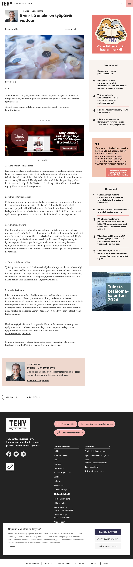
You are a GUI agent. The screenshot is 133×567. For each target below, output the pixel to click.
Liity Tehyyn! (32, 396)
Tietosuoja (48, 563)
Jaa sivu (68, 29)
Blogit (56, 476)
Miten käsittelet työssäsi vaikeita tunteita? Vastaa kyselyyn (113, 210)
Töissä (56, 459)
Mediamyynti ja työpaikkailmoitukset (63, 509)
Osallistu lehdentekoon (72, 432)
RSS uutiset (80, 563)
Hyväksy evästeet (109, 532)
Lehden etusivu (62, 446)
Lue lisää (11, 547)
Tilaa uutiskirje (68, 424)
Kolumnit (58, 481)
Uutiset (57, 451)
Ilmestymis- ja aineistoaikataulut (62, 516)
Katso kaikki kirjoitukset (38, 380)
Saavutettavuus (64, 563)
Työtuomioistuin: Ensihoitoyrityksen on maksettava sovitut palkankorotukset (107, 99)
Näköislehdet (60, 503)
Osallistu (89, 446)
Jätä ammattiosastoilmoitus (96, 461)
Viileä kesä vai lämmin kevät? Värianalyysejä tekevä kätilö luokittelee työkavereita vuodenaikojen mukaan (111, 240)
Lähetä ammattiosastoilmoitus (99, 424)
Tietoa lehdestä (62, 494)
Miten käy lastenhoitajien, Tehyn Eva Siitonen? (112, 111)
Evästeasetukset (109, 546)
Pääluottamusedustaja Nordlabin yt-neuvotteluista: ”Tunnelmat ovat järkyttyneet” (111, 122)
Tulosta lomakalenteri (95, 471)
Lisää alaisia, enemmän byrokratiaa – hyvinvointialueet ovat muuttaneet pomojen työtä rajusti (112, 254)
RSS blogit (93, 563)
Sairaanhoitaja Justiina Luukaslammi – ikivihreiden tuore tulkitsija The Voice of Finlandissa (110, 199)
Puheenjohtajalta (61, 489)
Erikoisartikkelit (61, 455)
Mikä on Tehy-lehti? (62, 498)
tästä (59, 345)
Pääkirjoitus (59, 485)
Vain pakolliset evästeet (109, 539)
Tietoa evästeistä (32, 563)
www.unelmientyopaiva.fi (18, 333)
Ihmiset (57, 464)
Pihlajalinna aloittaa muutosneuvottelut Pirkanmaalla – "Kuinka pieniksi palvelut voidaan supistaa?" (112, 84)
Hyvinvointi (59, 468)
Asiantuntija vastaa (62, 472)
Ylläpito (105, 563)
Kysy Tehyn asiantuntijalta (97, 455)
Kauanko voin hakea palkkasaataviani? (106, 72)
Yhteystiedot (59, 521)
